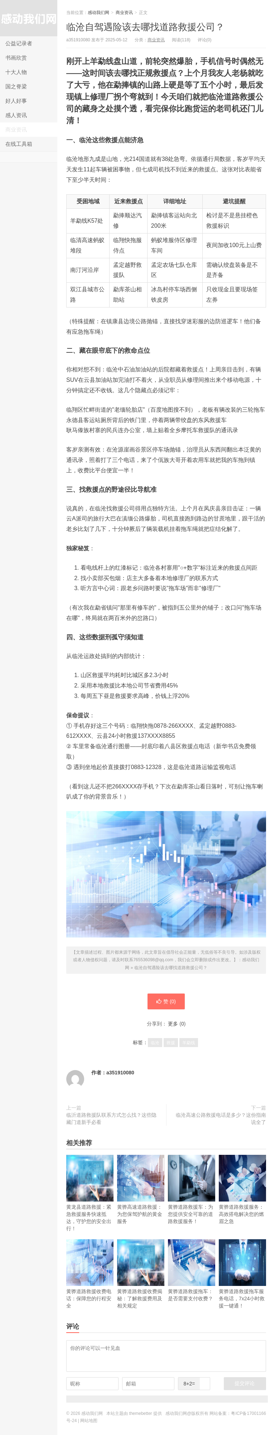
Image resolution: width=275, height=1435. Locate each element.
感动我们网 (28, 18)
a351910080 (120, 1072)
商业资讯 (16, 129)
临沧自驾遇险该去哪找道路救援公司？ (145, 27)
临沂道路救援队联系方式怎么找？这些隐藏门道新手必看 (111, 1118)
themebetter (140, 1413)
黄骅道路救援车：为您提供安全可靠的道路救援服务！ (191, 1189)
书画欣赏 (16, 58)
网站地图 (88, 1420)
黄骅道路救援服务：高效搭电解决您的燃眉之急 (242, 1189)
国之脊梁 (16, 86)
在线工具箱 (18, 144)
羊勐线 (188, 1042)
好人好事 (16, 101)
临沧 (155, 1042)
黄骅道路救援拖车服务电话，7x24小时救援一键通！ (242, 1274)
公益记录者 (18, 43)
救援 (171, 1042)
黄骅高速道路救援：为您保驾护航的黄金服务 (140, 1189)
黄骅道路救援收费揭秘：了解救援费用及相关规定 (140, 1274)
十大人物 (16, 72)
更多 (173, 1024)
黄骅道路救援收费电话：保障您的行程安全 (90, 1274)
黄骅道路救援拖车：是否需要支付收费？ (191, 1270)
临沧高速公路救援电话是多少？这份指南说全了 (221, 1118)
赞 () (166, 1001)
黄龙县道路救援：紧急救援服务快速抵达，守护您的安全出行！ (90, 1193)
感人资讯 (16, 115)
